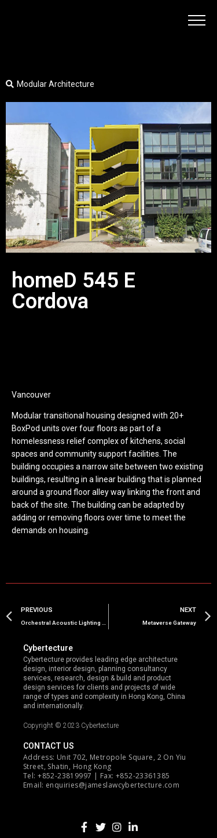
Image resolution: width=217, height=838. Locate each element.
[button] (196, 20)
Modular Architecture (55, 84)
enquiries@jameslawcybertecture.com (112, 785)
